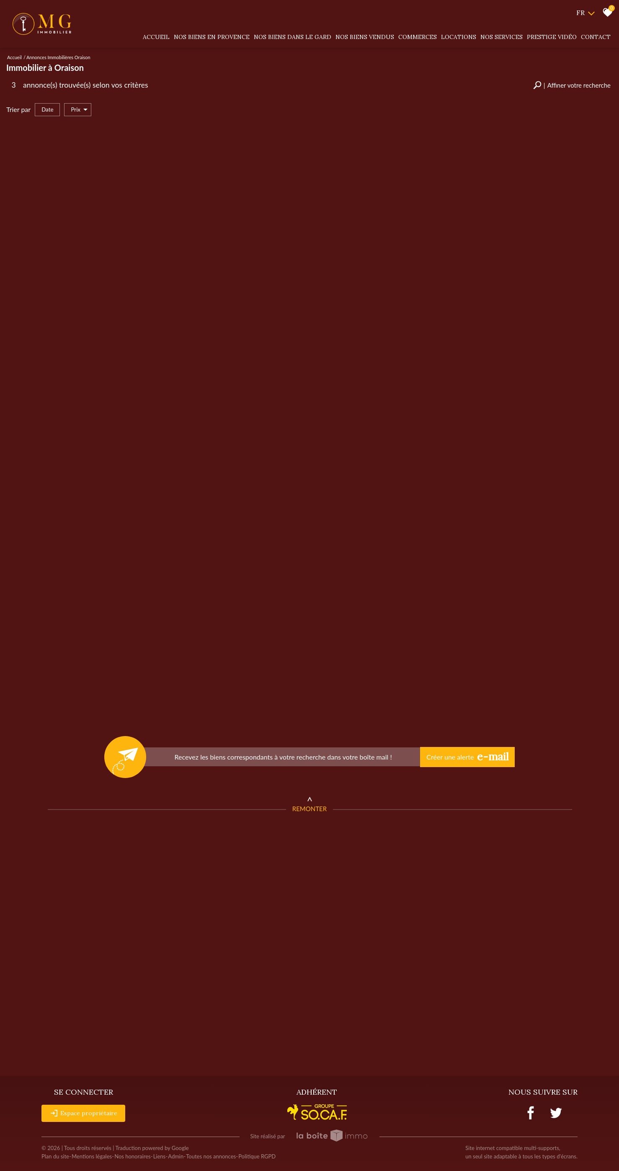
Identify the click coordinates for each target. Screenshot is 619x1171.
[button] (572, 85)
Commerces (417, 37)
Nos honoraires (132, 1156)
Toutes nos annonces (211, 1156)
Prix (79, 109)
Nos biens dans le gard (292, 37)
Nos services (501, 37)
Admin (175, 1156)
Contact (596, 37)
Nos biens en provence (212, 37)
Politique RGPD (257, 1156)
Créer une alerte (467, 757)
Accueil (156, 37)
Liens (159, 1156)
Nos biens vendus (364, 37)
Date (47, 109)
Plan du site (55, 1156)
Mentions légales (92, 1156)
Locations (458, 37)
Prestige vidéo (552, 37)
